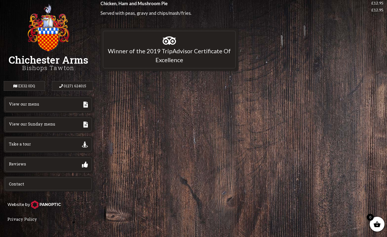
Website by (34, 204)
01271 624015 (72, 86)
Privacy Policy (22, 219)
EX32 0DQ (24, 86)
